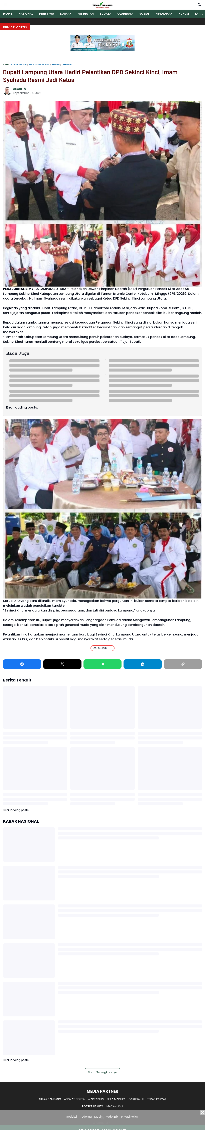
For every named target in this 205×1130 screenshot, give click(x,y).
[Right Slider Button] (201, 14)
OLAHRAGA (125, 14)
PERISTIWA (46, 14)
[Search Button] (200, 5)
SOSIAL (144, 14)
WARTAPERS (96, 1099)
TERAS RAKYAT (157, 1099)
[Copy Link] (183, 664)
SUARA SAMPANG (49, 1099)
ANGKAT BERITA (74, 1099)
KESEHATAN (85, 14)
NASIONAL (26, 14)
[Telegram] (102, 664)
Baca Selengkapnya (102, 1072)
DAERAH (65, 14)
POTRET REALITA (93, 1106)
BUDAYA (105, 14)
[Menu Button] (5, 5)
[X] (62, 664)
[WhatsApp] (143, 664)
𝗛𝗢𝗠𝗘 (8, 14)
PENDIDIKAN (164, 14)
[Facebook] (22, 664)
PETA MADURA (116, 1099)
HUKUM (184, 14)
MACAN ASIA (115, 1106)
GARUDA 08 (136, 1099)
